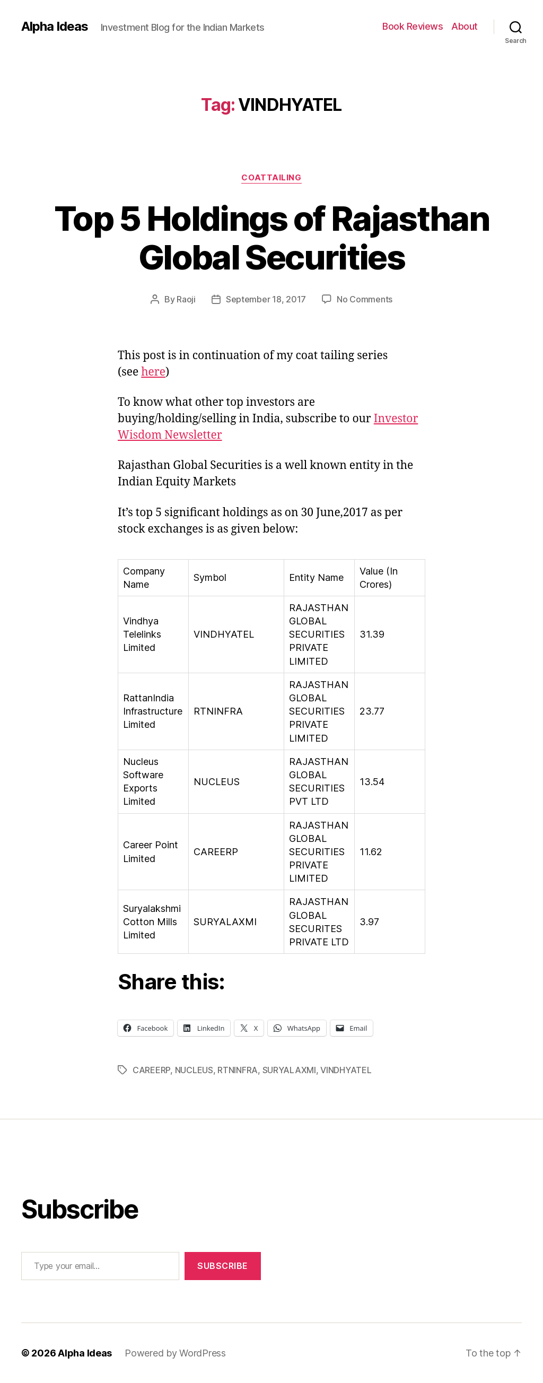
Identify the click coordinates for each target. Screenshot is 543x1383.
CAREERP (151, 1070)
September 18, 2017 (266, 299)
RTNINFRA (237, 1070)
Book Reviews (412, 26)
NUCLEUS (194, 1070)
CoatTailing (271, 177)
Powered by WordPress (175, 1353)
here (153, 372)
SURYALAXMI (289, 1070)
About (464, 26)
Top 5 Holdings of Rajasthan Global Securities (271, 237)
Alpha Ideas (54, 26)
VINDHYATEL (345, 1070)
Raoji (186, 299)
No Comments (364, 299)
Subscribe (222, 1265)
